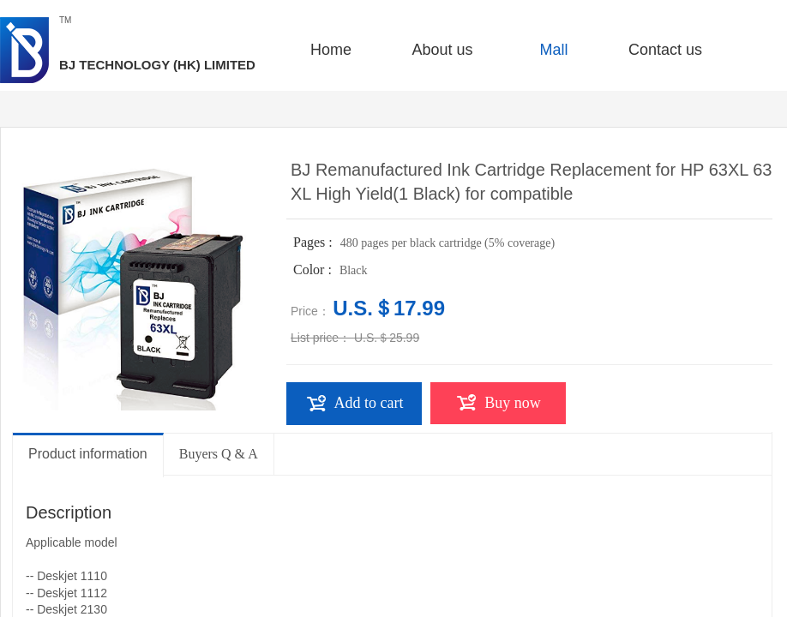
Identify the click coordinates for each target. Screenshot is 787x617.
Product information (87, 453)
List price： (321, 337)
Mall (553, 49)
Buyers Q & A (218, 453)
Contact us (665, 49)
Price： (310, 311)
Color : (314, 269)
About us (442, 49)
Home (330, 49)
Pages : (314, 242)
